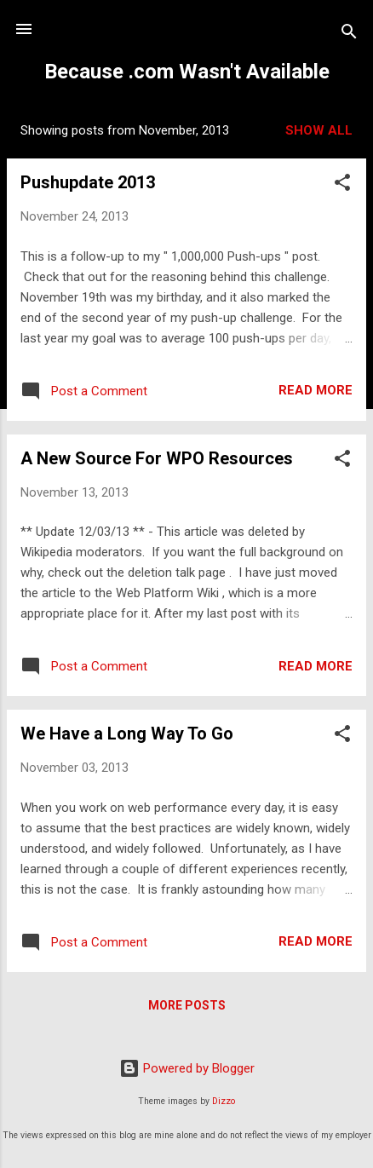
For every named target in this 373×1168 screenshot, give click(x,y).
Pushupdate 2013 (87, 182)
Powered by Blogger (187, 1068)
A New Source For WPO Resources (156, 458)
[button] (342, 185)
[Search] (349, 34)
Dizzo (223, 1101)
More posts (187, 1005)
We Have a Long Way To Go (126, 733)
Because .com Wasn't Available (187, 71)
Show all (319, 130)
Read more (315, 390)
